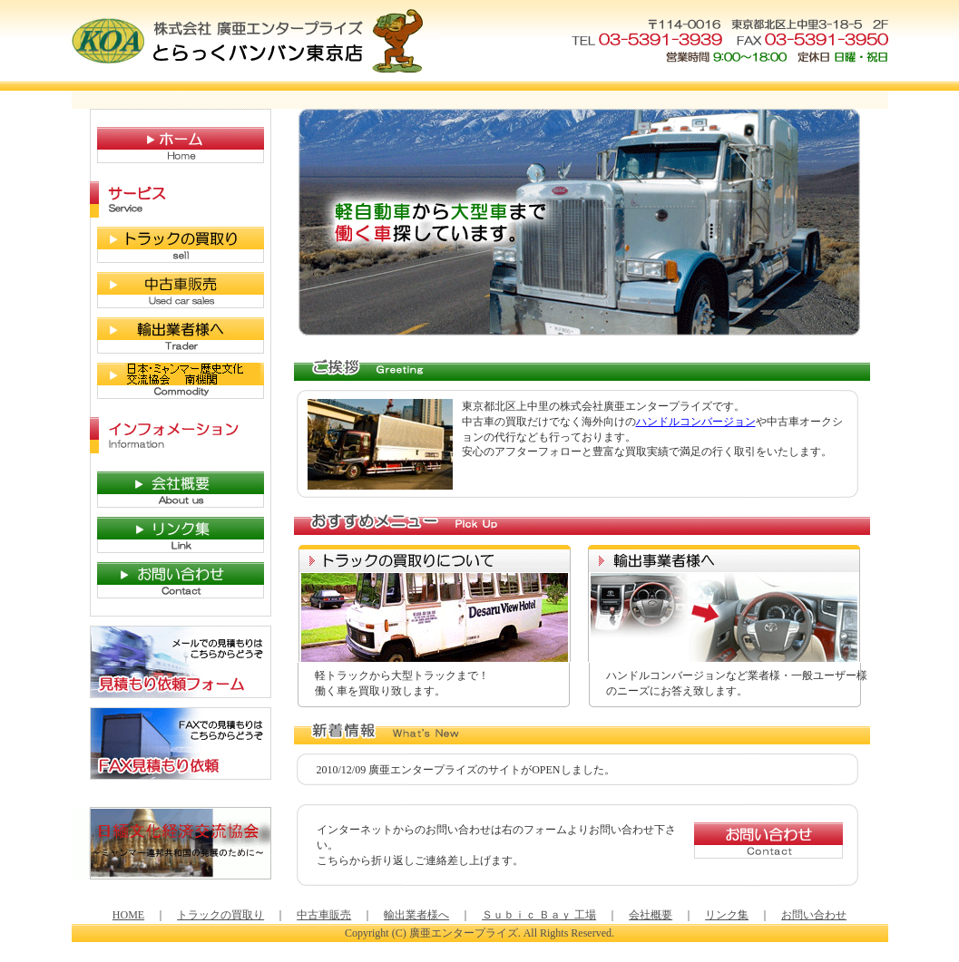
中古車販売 (171, 290)
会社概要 (171, 489)
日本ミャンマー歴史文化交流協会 (171, 381)
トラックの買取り (171, 245)
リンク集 (171, 535)
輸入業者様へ (171, 335)
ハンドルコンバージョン (696, 421)
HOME (171, 145)
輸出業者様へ (416, 915)
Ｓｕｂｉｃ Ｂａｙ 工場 (539, 915)
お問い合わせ (171, 580)
